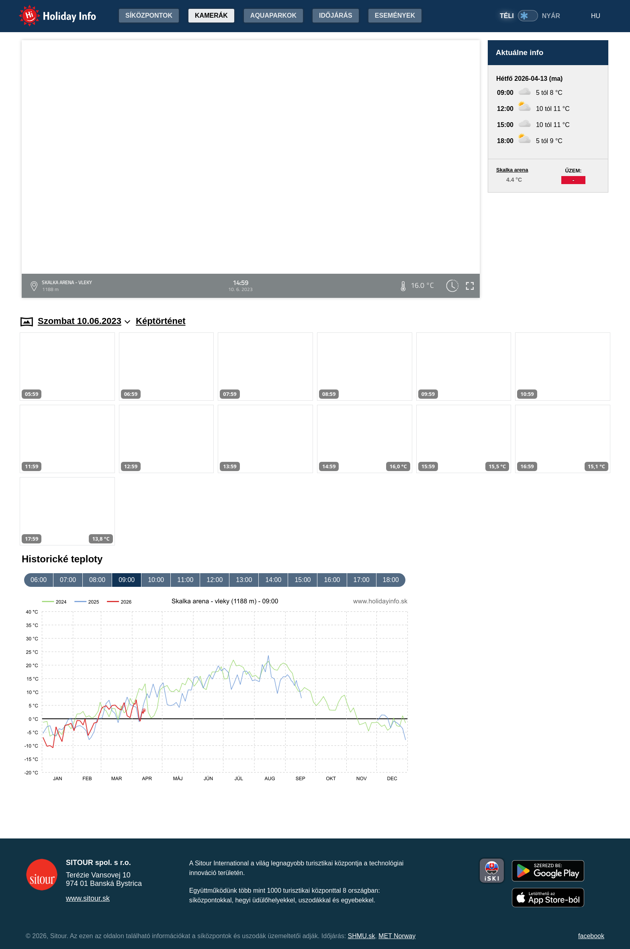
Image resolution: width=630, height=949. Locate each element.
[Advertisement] (548, 246)
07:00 (68, 579)
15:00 (303, 579)
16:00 (332, 579)
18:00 (391, 579)
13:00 (244, 579)
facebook (591, 936)
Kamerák (211, 15)
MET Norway (396, 936)
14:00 (273, 579)
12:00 (215, 579)
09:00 (127, 579)
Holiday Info (50, 10)
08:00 (97, 579)
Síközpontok (148, 15)
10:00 (156, 579)
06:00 (39, 579)
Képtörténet (160, 321)
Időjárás (335, 15)
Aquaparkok (273, 15)
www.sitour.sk (88, 898)
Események (395, 15)
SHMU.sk (361, 936)
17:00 (362, 579)
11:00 (185, 579)
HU (595, 15)
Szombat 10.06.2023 (84, 321)
